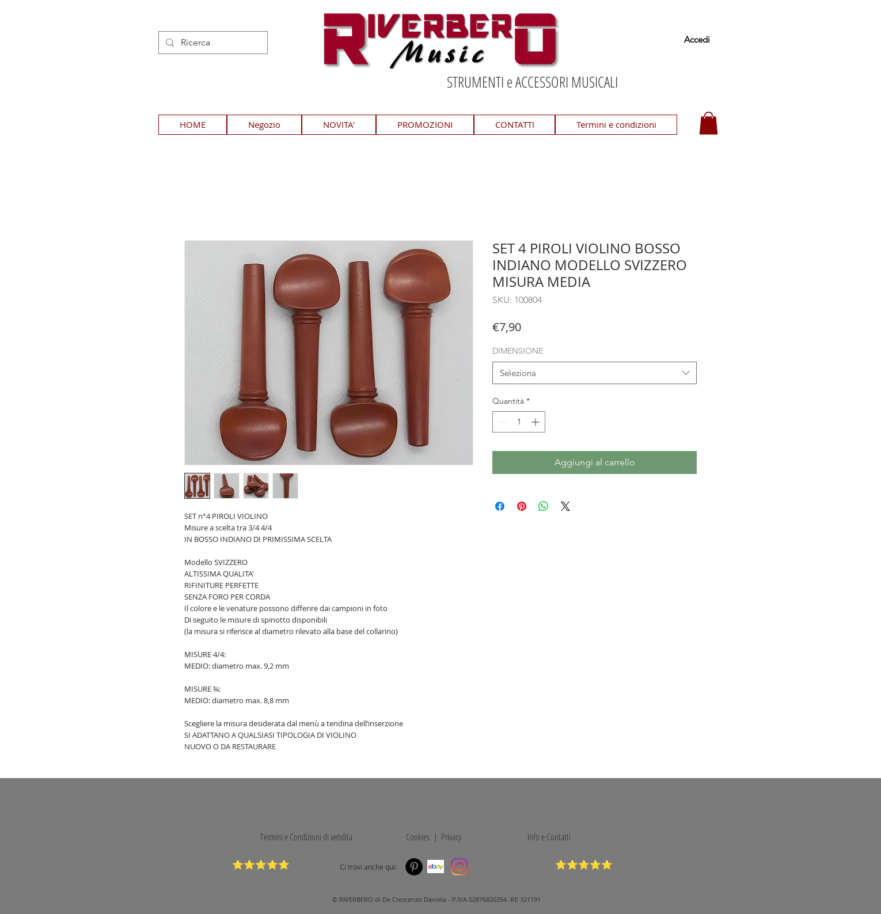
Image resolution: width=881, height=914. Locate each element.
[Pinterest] (414, 866)
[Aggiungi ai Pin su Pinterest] (522, 506)
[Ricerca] (212, 43)
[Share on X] (565, 506)
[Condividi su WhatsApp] (543, 506)
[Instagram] (459, 866)
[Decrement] (501, 422)
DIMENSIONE (517, 351)
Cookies (416, 836)
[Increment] (536, 422)
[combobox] (594, 373)
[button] (708, 123)
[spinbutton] (518, 422)
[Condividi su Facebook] (500, 506)
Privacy (451, 836)
